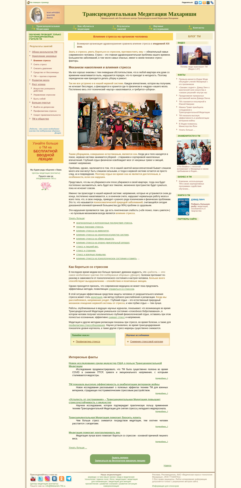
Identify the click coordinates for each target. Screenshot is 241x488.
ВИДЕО (181, 43)
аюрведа (92, 477)
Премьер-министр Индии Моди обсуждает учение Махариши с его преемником (193, 81)
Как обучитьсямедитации (86, 27)
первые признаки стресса (89, 227)
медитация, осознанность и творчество (200, 207)
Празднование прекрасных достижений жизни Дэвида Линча (194, 97)
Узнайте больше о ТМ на (45, 151)
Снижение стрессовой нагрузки (146, 341)
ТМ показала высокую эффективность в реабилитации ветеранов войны (194, 118)
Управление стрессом (44, 95)
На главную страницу (37, 2)
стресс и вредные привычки (90, 254)
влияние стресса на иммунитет (92, 230)
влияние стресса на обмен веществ (95, 238)
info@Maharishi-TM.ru (46, 178)
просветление (91, 484)
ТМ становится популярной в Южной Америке (192, 102)
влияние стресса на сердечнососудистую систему (102, 234)
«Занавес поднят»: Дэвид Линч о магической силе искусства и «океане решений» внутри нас (194, 90)
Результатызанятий (123, 27)
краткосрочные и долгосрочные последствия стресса (104, 223)
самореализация (111, 486)
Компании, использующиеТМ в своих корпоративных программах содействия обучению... (191, 185)
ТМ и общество (40, 119)
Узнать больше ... (78, 447)
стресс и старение (85, 250)
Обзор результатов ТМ (44, 52)
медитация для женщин (120, 481)
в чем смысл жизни (107, 477)
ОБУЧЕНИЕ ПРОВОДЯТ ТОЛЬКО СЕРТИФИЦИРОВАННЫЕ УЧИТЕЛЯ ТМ (45, 36)
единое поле (102, 479)
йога (112, 479)
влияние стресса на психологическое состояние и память (106, 258)
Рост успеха (38, 84)
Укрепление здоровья (44, 56)
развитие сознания (109, 484)
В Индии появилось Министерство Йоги (188, 125)
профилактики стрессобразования (87, 325)
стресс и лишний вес (87, 246)
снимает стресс (117, 317)
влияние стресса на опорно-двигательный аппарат (102, 242)
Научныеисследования (161, 27)
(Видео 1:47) (194, 66)
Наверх (168, 465)
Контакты (198, 27)
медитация (96, 297)
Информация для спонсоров (165, 486)
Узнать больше (76, 218)
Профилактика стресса (88, 341)
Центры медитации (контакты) (46, 173)
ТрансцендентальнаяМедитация (48, 27)
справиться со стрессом (121, 289)
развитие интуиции (128, 484)
